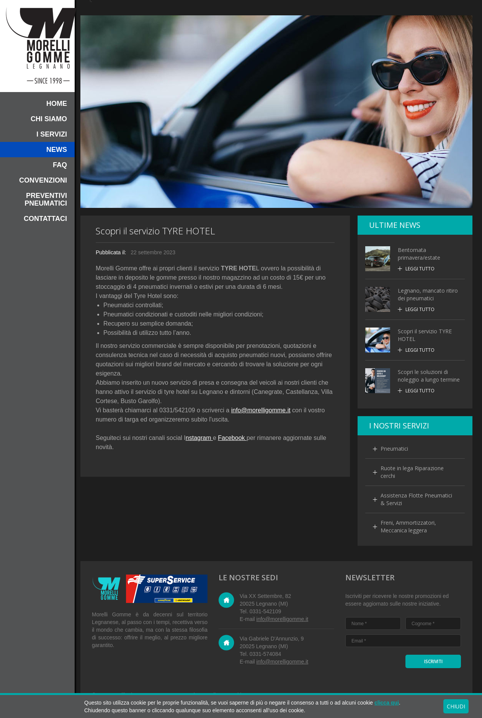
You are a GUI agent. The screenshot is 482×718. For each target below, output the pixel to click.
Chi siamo (49, 119)
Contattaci (45, 218)
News (56, 149)
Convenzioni (43, 180)
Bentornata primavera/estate (419, 253)
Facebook (232, 438)
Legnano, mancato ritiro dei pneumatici (428, 294)
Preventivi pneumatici (46, 199)
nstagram (199, 438)
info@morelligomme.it (261, 410)
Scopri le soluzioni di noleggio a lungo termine (429, 375)
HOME (56, 103)
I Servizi (51, 134)
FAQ (60, 165)
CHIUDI (456, 706)
